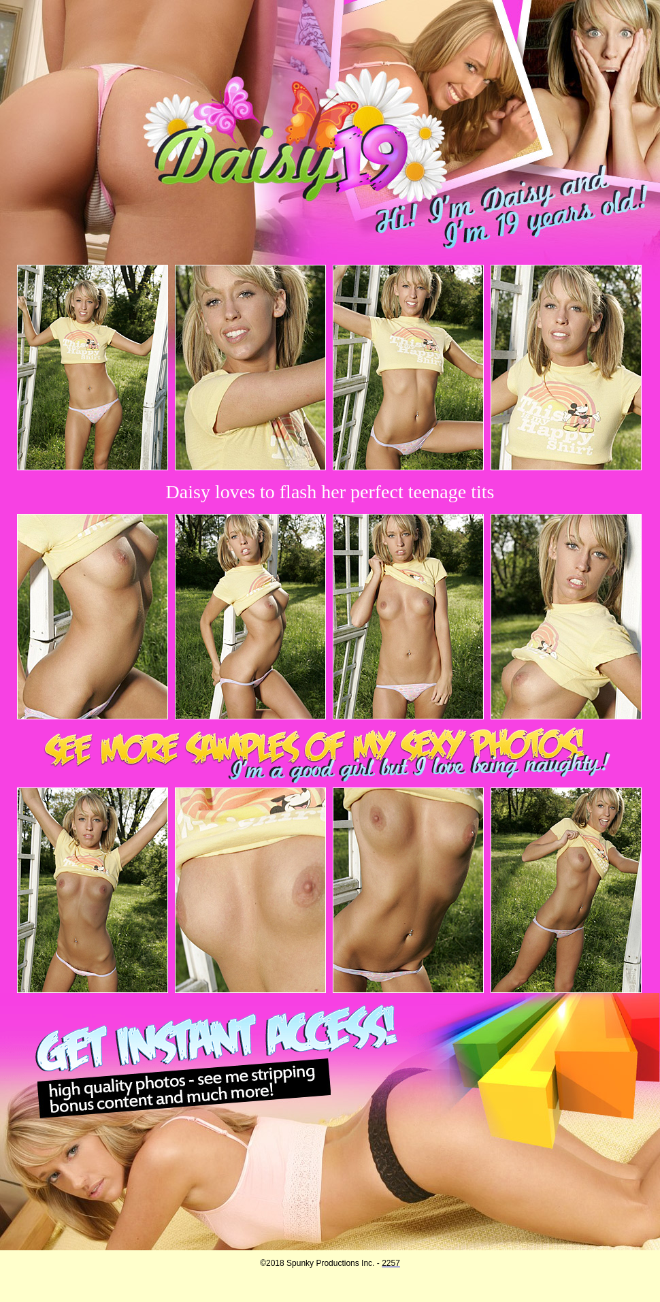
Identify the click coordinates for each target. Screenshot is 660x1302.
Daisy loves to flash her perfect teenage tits (330, 491)
